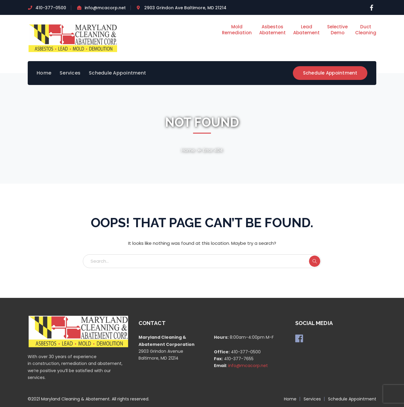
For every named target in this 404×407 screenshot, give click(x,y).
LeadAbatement (306, 30)
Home (188, 150)
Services (312, 399)
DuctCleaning (365, 30)
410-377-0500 (50, 8)
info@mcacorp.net (105, 8)
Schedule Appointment (330, 73)
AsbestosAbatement (272, 30)
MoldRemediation (237, 30)
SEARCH (314, 261)
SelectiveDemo (337, 30)
